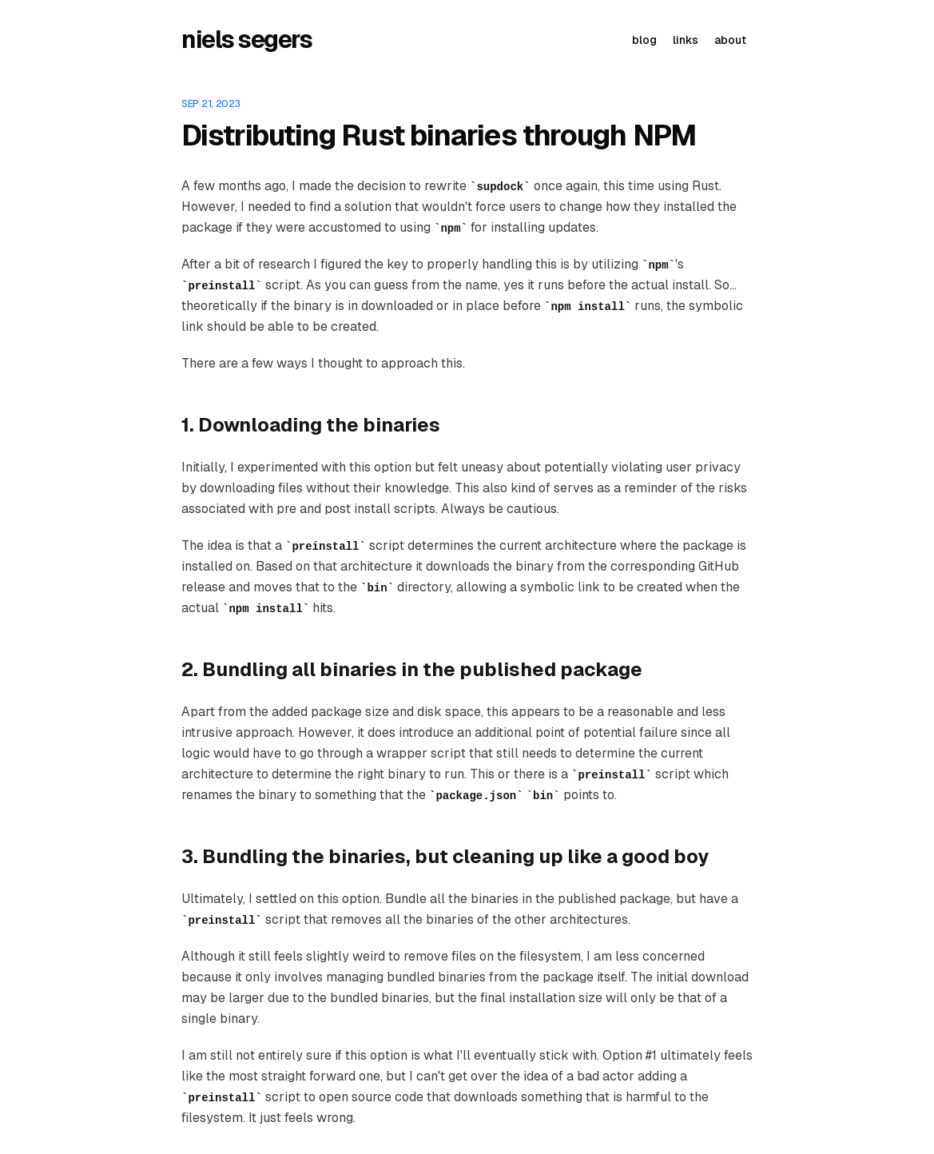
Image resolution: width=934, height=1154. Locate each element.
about (730, 40)
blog (644, 40)
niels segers (246, 40)
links (685, 40)
